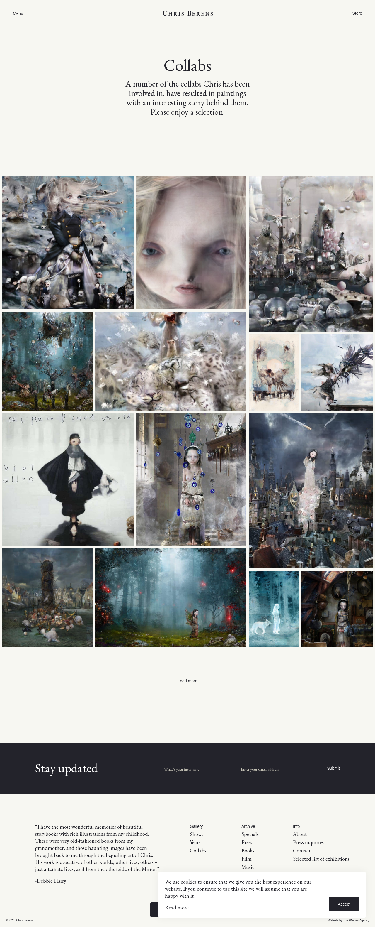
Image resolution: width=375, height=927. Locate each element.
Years (195, 842)
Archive (248, 826)
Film (246, 858)
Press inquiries (308, 842)
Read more (177, 907)
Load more (187, 680)
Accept (344, 904)
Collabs (198, 850)
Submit (333, 768)
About (300, 834)
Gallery (196, 826)
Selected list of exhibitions (321, 858)
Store (357, 13)
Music (248, 867)
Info (296, 826)
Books (247, 850)
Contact (302, 850)
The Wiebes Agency (356, 920)
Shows (196, 834)
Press (246, 842)
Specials (250, 834)
